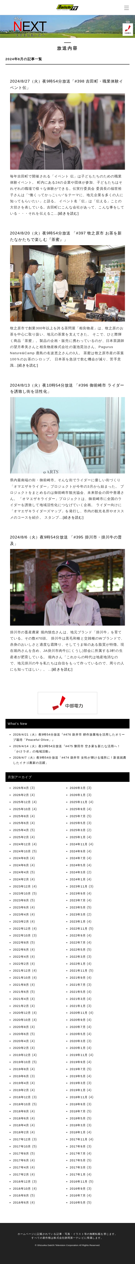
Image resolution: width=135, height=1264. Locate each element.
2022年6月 (21, 949)
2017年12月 (22, 1139)
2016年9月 (78, 1188)
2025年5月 (78, 823)
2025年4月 (21, 830)
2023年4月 (21, 914)
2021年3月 (78, 999)
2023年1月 (78, 921)
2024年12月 (22, 844)
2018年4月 (21, 1125)
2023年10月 (22, 893)
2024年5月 (78, 865)
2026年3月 (78, 788)
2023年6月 (21, 907)
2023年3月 (78, 914)
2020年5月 (78, 1034)
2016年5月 (78, 1202)
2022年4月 (21, 956)
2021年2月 (21, 1006)
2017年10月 (22, 1146)
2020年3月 (78, 1041)
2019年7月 (78, 1069)
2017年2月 (21, 1174)
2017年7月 (78, 1153)
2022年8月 (21, 942)
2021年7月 (78, 984)
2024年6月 (21, 865)
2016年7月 (78, 1195)
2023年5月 (78, 907)
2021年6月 (21, 992)
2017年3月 (78, 1167)
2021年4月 (21, 999)
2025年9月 (78, 809)
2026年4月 (21, 788)
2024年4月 (21, 872)
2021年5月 (78, 992)
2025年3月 (78, 830)
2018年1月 (78, 1132)
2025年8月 (21, 816)
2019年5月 (78, 1076)
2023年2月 (21, 921)
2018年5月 (78, 1118)
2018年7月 (78, 1111)
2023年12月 (22, 886)
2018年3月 (78, 1125)
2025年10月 (22, 809)
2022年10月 (22, 935)
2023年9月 (78, 893)
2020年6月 (21, 1034)
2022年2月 (21, 963)
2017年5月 (78, 1160)
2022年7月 (78, 942)
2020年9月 (78, 1020)
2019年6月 (21, 1076)
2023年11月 (79, 886)
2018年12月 (22, 1097)
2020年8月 (21, 1027)
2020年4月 (21, 1041)
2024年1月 (78, 879)
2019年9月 (78, 1062)
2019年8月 (21, 1069)
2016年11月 (79, 1181)
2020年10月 (22, 1020)
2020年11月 (79, 1012)
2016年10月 (22, 1188)
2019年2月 (21, 1090)
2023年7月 (78, 900)
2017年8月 (21, 1153)
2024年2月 (21, 879)
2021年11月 (79, 970)
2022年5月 (78, 949)
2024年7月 (78, 858)
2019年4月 (21, 1083)
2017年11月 (79, 1139)
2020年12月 (22, 1012)
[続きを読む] (68, 213)
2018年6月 (21, 1118)
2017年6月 (21, 1160)
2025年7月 (78, 816)
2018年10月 (22, 1104)
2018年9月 (78, 1104)
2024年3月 (78, 872)
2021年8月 (21, 984)
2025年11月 (79, 802)
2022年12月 (22, 928)
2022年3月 (78, 956)
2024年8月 (21, 858)
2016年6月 (21, 1202)
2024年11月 (79, 844)
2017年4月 (21, 1167)
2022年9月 (78, 935)
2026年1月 (78, 795)
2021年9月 (78, 977)
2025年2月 (21, 837)
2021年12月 (22, 970)
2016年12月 (22, 1181)
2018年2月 (21, 1132)
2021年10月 (22, 977)
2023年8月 (21, 900)
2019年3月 (78, 1083)
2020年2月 (21, 1048)
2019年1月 (78, 1090)
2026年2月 (21, 795)
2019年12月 (22, 1055)
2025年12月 (22, 802)
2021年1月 (78, 1006)
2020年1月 (78, 1048)
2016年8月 (21, 1195)
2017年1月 (78, 1174)
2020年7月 (78, 1027)
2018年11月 (79, 1097)
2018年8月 (21, 1111)
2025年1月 (78, 837)
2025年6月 (21, 823)
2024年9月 (78, 851)
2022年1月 (78, 963)
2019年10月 (22, 1062)
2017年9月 (78, 1146)
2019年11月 (79, 1055)
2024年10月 (22, 851)
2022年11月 (79, 928)
